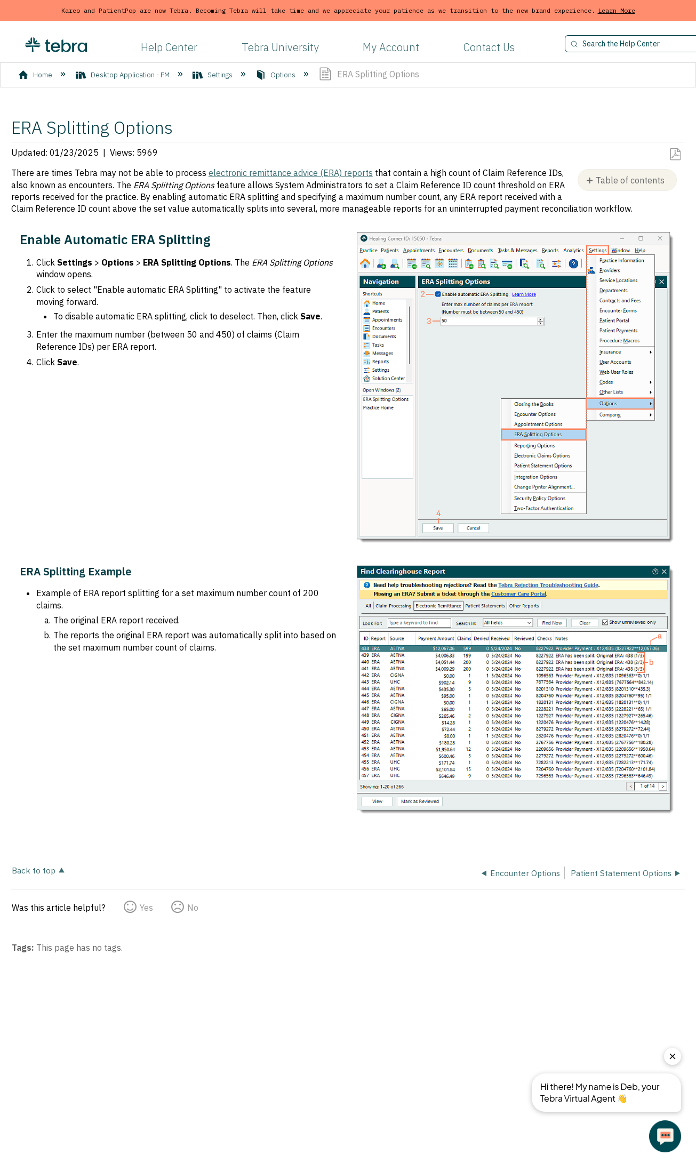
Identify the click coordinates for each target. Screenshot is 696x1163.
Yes (146, 907)
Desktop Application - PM (123, 74)
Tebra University (280, 47)
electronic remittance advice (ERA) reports (291, 172)
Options (276, 74)
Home (36, 74)
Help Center (169, 47)
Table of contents (630, 180)
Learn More (616, 10)
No (192, 907)
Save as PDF (675, 154)
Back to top (33, 870)
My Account (391, 47)
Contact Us (489, 47)
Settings (213, 74)
